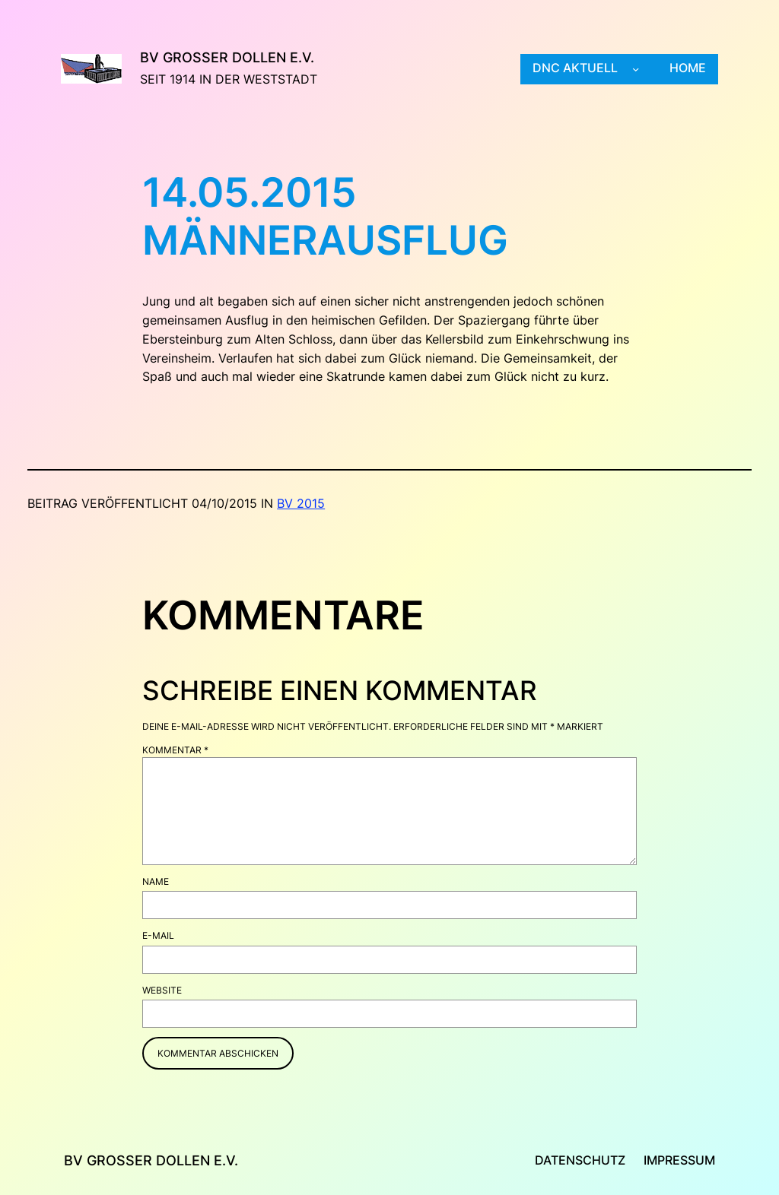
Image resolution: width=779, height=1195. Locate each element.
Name (155, 881)
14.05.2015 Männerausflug (325, 217)
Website (162, 990)
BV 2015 (301, 503)
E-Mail (158, 935)
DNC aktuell (575, 68)
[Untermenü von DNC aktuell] (635, 68)
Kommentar (175, 750)
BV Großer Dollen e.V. (227, 57)
